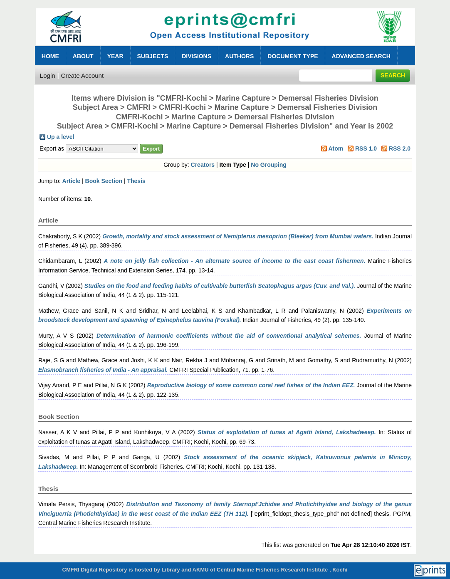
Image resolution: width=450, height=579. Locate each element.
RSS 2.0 (399, 148)
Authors (239, 56)
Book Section (103, 181)
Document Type (292, 56)
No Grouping (269, 164)
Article (71, 181)
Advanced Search (361, 56)
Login (47, 75)
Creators (203, 164)
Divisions (196, 56)
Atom (335, 148)
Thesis (136, 181)
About (83, 56)
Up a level (60, 137)
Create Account (82, 75)
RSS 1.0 (366, 148)
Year (115, 56)
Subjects (152, 56)
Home (50, 56)
